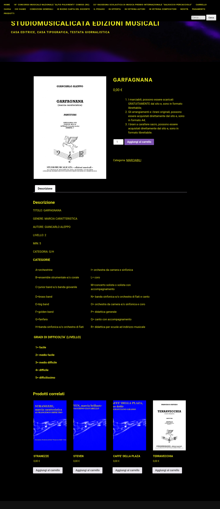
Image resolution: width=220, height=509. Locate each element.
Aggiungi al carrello (139, 141)
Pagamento (198, 9)
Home (7, 5)
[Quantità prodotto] (118, 142)
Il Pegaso (99, 9)
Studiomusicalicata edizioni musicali (85, 23)
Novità (184, 9)
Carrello (201, 5)
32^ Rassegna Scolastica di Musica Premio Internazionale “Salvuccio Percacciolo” (142, 5)
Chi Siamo (20, 9)
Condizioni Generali (41, 9)
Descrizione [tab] (45, 188)
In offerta (115, 9)
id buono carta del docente (73, 9)
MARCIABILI (133, 160)
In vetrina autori (135, 9)
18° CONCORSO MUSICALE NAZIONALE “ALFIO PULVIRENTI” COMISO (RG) (51, 5)
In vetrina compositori (163, 9)
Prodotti (9, 14)
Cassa (7, 9)
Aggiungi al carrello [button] (48, 470)
